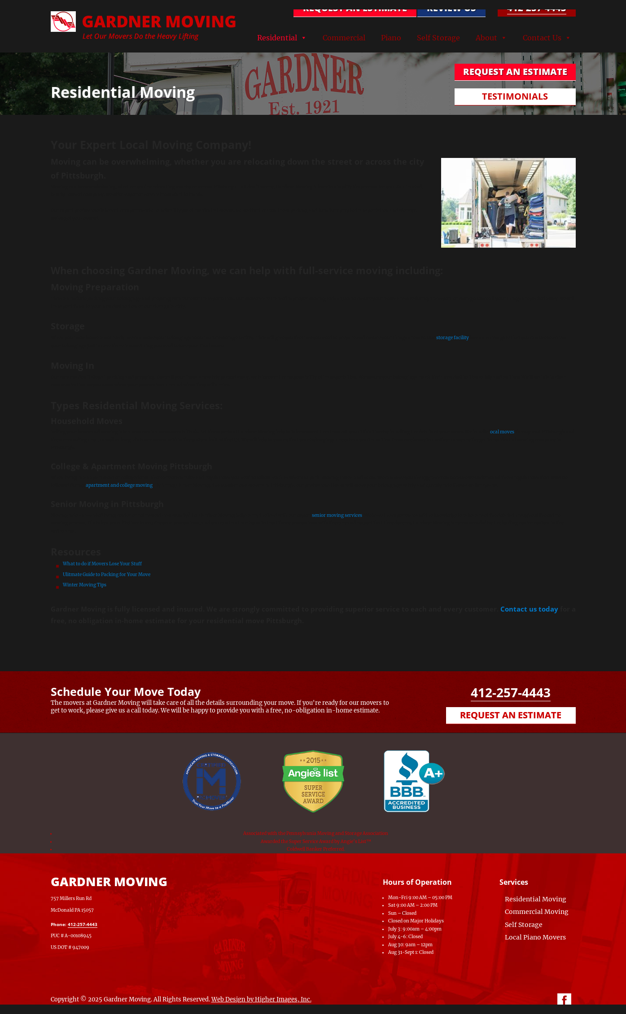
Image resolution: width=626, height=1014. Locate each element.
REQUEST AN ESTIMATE (355, 8)
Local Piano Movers (535, 937)
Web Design (228, 999)
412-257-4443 (536, 8)
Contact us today (529, 608)
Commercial (344, 37)
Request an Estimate (510, 715)
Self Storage (438, 37)
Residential (277, 37)
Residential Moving (535, 899)
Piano (391, 37)
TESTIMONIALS (515, 96)
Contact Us (542, 37)
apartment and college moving (119, 485)
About (486, 37)
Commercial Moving (537, 912)
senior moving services (337, 515)
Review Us (451, 8)
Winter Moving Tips (85, 585)
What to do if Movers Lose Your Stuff (102, 564)
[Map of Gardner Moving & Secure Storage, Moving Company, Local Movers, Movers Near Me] (268, 909)
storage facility (452, 338)
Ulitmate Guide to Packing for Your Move (106, 574)
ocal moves (502, 432)
